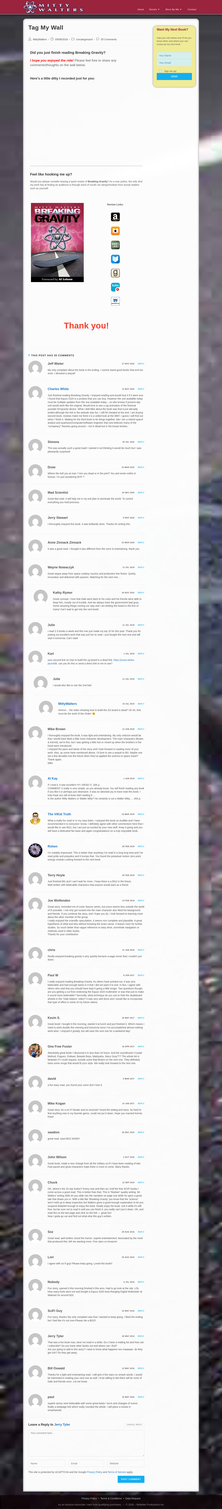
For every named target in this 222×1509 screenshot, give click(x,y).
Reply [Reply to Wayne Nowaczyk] (141, 568)
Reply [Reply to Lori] (141, 1257)
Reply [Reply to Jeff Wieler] (141, 364)
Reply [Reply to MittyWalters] (141, 704)
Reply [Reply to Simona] (141, 442)
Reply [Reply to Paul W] (141, 976)
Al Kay (53, 778)
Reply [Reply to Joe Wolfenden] (141, 901)
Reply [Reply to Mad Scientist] (141, 493)
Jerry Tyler (62, 1425)
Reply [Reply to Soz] (141, 1232)
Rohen (53, 846)
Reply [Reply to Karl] (141, 654)
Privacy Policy (94, 1472)
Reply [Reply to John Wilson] (141, 1157)
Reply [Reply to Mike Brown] (141, 729)
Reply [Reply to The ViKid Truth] (141, 814)
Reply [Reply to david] (141, 1079)
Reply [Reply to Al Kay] (141, 779)
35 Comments (109, 39)
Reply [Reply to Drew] (141, 467)
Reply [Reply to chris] (141, 950)
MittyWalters (40, 39)
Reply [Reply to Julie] (141, 625)
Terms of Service (117, 1472)
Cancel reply (134, 1425)
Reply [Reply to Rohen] (141, 847)
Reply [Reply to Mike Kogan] (141, 1104)
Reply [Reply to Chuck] (141, 1183)
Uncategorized (84, 39)
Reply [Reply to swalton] (141, 1133)
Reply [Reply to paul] (141, 1397)
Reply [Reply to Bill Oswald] (141, 1369)
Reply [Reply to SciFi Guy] (141, 1311)
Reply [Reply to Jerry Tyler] (141, 1336)
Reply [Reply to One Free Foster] (141, 1047)
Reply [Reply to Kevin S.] (141, 1018)
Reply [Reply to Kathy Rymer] (141, 593)
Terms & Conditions (111, 1498)
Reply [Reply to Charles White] (141, 389)
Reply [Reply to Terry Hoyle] (141, 875)
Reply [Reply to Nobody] (141, 1282)
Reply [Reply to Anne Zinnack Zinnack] (141, 543)
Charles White (58, 389)
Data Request (133, 1498)
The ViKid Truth (59, 814)
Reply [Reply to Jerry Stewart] (141, 518)
